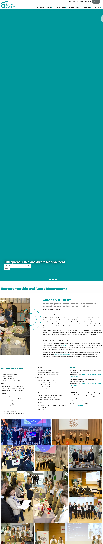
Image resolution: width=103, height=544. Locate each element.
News (49, 7)
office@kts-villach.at (85, 1)
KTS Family (86, 7)
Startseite (40, 7)
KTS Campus (73, 7)
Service (96, 7)
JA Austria (64, 345)
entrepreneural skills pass (62, 354)
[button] (47, 279)
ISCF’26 (80, 406)
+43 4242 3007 (73, 1)
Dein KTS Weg (60, 7)
